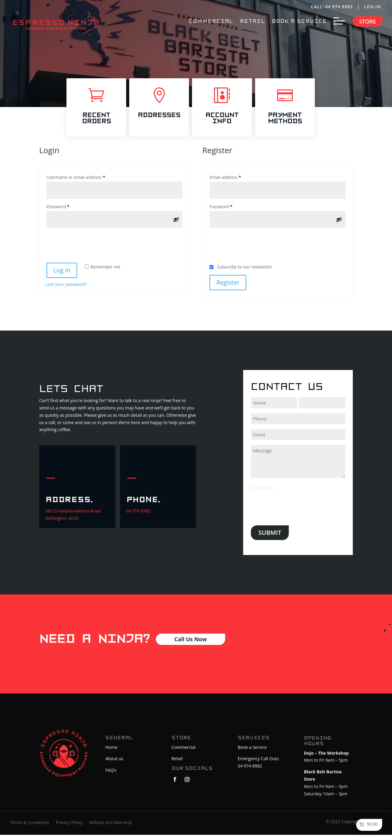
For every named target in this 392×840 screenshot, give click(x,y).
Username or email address (85, 183)
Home (111, 754)
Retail (177, 765)
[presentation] (92, 249)
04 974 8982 (339, 6)
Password (67, 212)
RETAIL (252, 21)
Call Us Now (190, 645)
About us (114, 765)
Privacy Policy (69, 828)
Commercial (183, 754)
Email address (234, 183)
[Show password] (176, 226)
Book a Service (252, 754)
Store (367, 21)
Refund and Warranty (110, 828)
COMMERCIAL (211, 21)
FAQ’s (110, 777)
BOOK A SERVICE (299, 21)
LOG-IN (373, 6)
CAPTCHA (262, 495)
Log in (61, 277)
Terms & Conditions (29, 828)
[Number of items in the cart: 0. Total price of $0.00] (368, 824)
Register (227, 289)
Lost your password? (66, 291)
